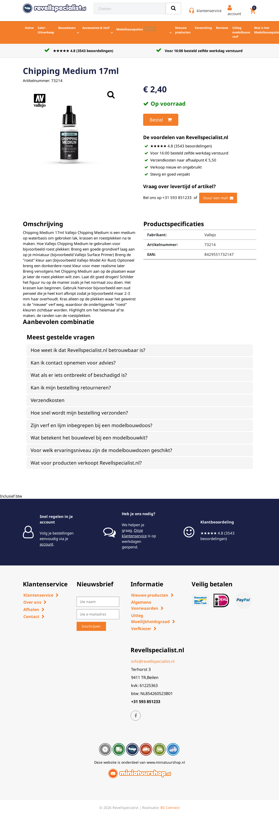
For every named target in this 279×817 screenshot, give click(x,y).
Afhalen (31, 609)
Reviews (222, 28)
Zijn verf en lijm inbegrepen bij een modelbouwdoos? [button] (91, 425)
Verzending (203, 28)
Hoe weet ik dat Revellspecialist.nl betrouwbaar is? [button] (88, 350)
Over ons (32, 602)
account (46, 544)
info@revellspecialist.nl (153, 661)
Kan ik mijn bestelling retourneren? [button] (71, 387)
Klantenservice (38, 595)
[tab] (139, 350)
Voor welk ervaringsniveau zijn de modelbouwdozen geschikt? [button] (101, 450)
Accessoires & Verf (95, 28)
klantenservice (209, 10)
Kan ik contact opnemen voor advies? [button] (73, 362)
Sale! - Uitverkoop (46, 30)
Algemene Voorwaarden (144, 605)
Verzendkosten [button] (48, 400)
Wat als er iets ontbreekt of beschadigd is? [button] (79, 375)
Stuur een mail (218, 197)
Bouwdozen (67, 28)
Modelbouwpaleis (136, 28)
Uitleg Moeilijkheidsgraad (150, 618)
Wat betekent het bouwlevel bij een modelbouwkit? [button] (89, 437)
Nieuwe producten (183, 30)
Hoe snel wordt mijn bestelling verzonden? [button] (79, 413)
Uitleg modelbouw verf (241, 32)
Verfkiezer (141, 628)
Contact (31, 616)
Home (29, 28)
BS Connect (170, 807)
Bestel (161, 120)
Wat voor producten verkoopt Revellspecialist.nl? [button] (86, 463)
